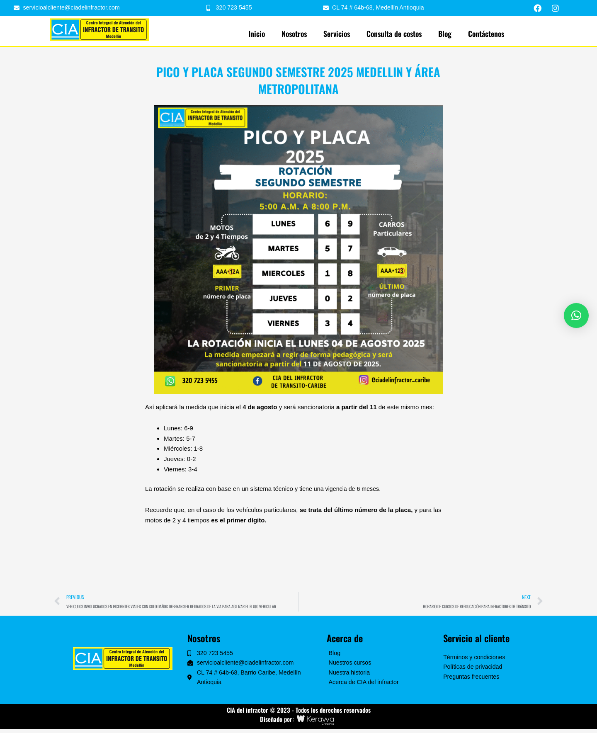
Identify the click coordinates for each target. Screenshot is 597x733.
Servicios (336, 34)
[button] (576, 315)
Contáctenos (486, 34)
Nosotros (294, 34)
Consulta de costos (394, 34)
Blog (444, 34)
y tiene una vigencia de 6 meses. (340, 489)
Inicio (256, 34)
